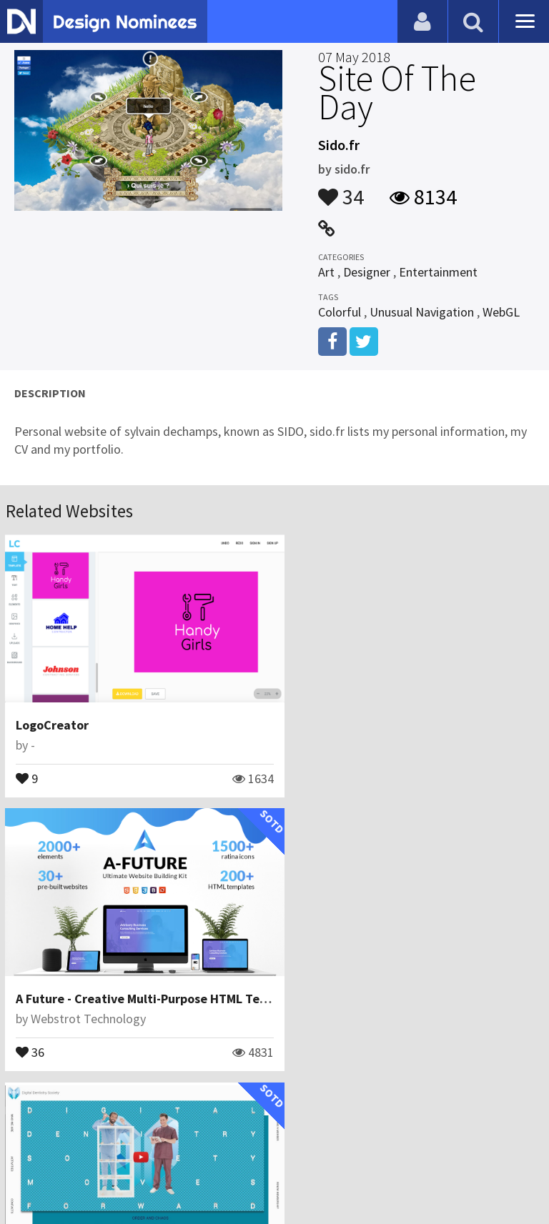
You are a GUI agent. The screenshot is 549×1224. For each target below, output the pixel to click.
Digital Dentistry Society (87, 979)
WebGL (501, 312)
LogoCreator (52, 715)
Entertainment (438, 272)
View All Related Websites (274, 1094)
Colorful (339, 312)
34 (341, 190)
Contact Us (84, 1156)
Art (326, 272)
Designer (366, 272)
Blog (30, 1156)
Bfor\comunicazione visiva (101, 999)
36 (305, 768)
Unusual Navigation (422, 312)
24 (30, 1032)
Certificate (153, 1156)
